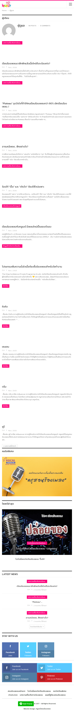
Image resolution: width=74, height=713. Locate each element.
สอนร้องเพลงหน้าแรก (16, 691)
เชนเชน (5, 346)
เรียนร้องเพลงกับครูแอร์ (11, 206)
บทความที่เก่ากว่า (9, 446)
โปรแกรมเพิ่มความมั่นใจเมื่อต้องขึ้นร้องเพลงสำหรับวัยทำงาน (32, 266)
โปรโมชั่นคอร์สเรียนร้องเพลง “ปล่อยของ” (37, 548)
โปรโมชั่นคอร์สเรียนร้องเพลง (37, 543)
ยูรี (3, 426)
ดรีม (4, 386)
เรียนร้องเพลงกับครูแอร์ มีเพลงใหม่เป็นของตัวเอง (26, 226)
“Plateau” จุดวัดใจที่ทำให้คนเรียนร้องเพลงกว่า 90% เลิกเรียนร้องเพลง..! (34, 105)
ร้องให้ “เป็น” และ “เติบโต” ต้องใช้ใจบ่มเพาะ (23, 186)
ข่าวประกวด (12, 695)
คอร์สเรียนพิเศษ (59, 691)
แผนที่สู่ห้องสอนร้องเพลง (55, 695)
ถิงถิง (5, 306)
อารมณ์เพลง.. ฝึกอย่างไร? (15, 146)
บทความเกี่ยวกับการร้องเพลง (12, 43)
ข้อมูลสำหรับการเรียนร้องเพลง (12, 246)
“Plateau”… (37, 601)
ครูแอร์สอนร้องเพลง (43, 709)
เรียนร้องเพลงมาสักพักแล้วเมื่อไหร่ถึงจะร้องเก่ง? (26, 63)
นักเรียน (5, 286)
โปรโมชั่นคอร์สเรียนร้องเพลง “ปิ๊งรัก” (30, 559)
